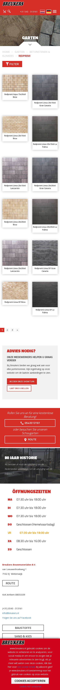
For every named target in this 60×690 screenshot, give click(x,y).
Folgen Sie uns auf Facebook (16, 617)
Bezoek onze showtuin (22, 381)
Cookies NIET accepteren (30, 686)
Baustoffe (23, 627)
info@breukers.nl (10, 613)
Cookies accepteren (30, 680)
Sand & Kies (23, 636)
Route (30, 439)
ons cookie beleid (26, 666)
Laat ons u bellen (19, 388)
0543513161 (30, 423)
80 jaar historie (21, 458)
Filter (12, 64)
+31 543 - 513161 (29, 11)
